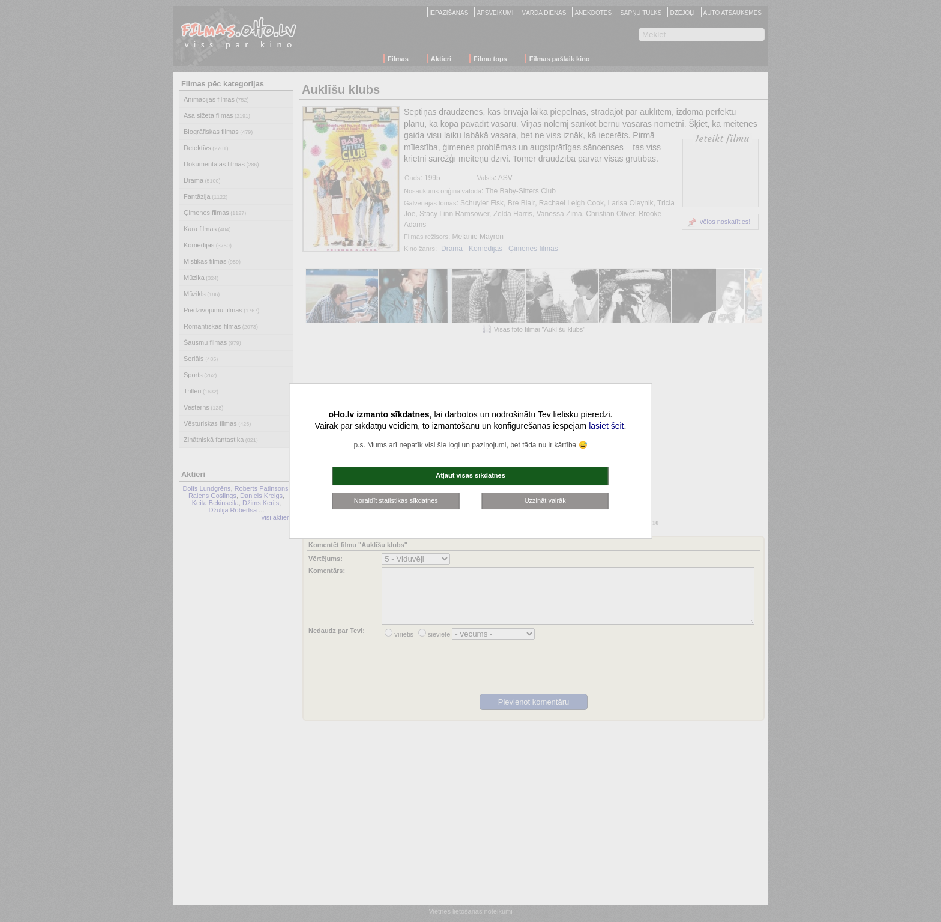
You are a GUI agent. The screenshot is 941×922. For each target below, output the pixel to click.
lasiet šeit (606, 426)
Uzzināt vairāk (545, 500)
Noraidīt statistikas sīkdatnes (396, 500)
